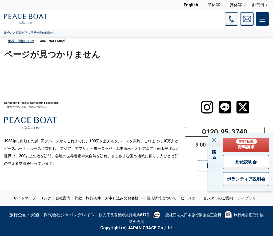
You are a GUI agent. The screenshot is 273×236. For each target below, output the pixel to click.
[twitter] (242, 107)
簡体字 (213, 4)
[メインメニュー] (262, 19)
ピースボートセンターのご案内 (207, 198)
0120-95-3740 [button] (224, 132)
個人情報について (161, 198)
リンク (45, 198)
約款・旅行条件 (88, 198)
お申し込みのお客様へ (123, 198)
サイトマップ (24, 198)
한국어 (258, 4)
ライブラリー (248, 198)
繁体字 (236, 4)
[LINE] (225, 107)
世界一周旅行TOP (21, 41)
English (191, 4)
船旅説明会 (246, 161)
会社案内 (62, 198)
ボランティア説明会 (246, 179)
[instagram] (207, 107)
